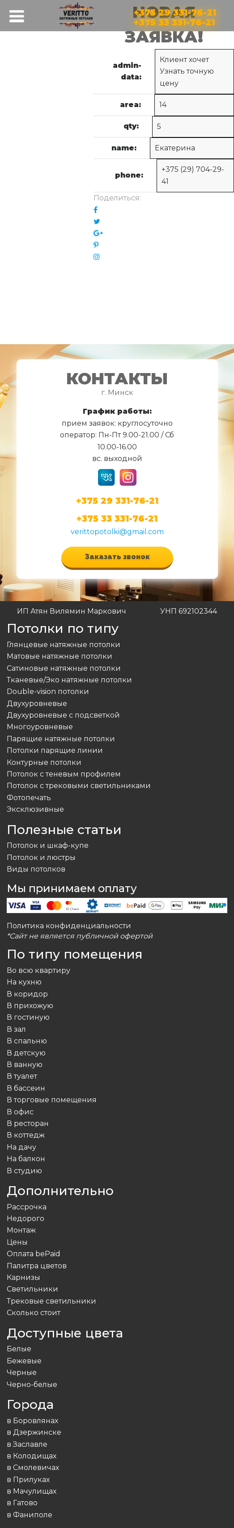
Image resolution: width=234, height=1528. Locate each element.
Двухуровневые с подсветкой (63, 715)
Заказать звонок (117, 556)
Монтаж (21, 1230)
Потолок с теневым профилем (64, 774)
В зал (16, 1029)
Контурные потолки (44, 762)
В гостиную (28, 1017)
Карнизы (23, 1277)
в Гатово (22, 1503)
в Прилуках (28, 1479)
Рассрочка (27, 1207)
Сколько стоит (33, 1312)
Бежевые (24, 1361)
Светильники (32, 1289)
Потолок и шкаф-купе (48, 845)
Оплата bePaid (33, 1254)
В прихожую (30, 1005)
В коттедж (26, 1135)
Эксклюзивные (35, 809)
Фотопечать (29, 797)
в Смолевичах (33, 1467)
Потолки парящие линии (55, 750)
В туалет (22, 1076)
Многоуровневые (40, 726)
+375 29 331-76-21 (175, 11)
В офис (20, 1112)
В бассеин (26, 1088)
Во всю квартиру (38, 970)
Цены (17, 1242)
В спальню (27, 1041)
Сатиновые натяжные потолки (64, 668)
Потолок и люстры (41, 857)
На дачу (21, 1147)
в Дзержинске (34, 1432)
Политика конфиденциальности (69, 926)
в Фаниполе (29, 1515)
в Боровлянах (32, 1420)
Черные (22, 1372)
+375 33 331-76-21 (174, 20)
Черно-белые (32, 1384)
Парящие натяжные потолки (61, 739)
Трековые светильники (51, 1301)
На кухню (24, 982)
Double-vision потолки (48, 691)
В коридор (27, 994)
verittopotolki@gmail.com (117, 531)
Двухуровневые (37, 703)
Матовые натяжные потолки (59, 656)
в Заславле (27, 1444)
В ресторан (28, 1123)
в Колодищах (31, 1456)
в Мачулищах (31, 1491)
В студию (24, 1171)
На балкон (26, 1158)
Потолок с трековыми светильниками (79, 785)
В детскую (26, 1053)
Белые (19, 1349)
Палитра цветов (37, 1266)
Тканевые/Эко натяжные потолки (69, 680)
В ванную (25, 1064)
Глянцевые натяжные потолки (63, 644)
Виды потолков (36, 869)
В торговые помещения (52, 1100)
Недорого (25, 1218)
